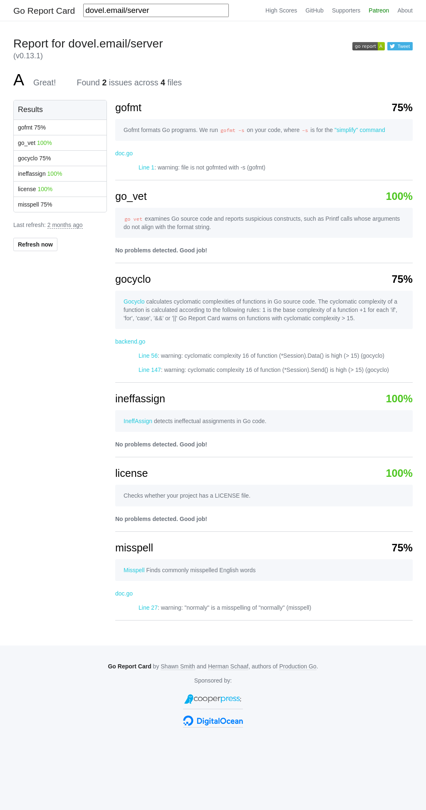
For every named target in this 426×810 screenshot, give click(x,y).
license (35, 189)
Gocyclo (134, 301)
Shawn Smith (178, 666)
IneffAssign (138, 421)
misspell (35, 204)
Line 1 (146, 167)
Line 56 (148, 355)
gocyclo (34, 158)
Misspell (134, 570)
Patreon (379, 10)
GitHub (314, 10)
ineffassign (40, 173)
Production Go (298, 666)
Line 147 (150, 369)
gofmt (32, 127)
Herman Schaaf (228, 666)
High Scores (281, 10)
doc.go (124, 153)
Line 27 (148, 607)
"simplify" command (359, 130)
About (405, 10)
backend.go (130, 341)
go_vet (35, 143)
